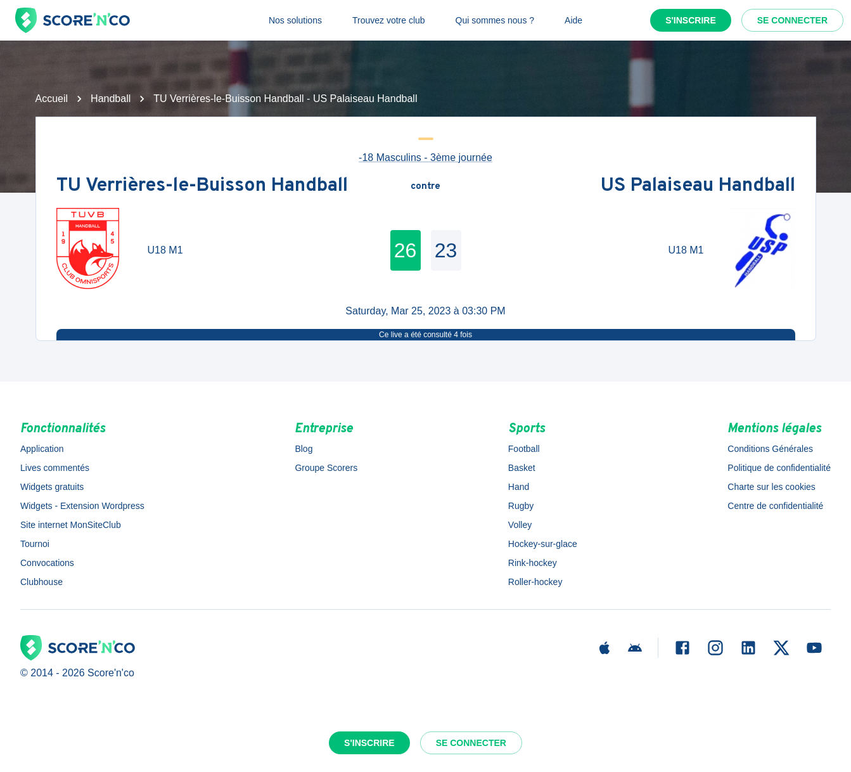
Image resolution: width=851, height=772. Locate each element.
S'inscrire (690, 20)
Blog (303, 449)
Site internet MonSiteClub (70, 525)
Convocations (47, 563)
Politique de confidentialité (779, 468)
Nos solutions (295, 20)
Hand (518, 487)
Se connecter (792, 20)
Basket (521, 468)
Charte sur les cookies (771, 487)
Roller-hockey (535, 582)
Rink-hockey (532, 563)
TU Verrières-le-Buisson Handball (202, 187)
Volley (520, 525)
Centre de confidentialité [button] (775, 506)
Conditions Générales (770, 449)
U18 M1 (165, 250)
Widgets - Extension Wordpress (82, 506)
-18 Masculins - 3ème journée (425, 157)
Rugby (521, 506)
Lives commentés (54, 468)
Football (524, 449)
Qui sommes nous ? (495, 20)
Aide (573, 20)
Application (42, 449)
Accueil (51, 98)
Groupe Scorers (326, 468)
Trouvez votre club (388, 20)
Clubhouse (41, 582)
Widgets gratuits (52, 487)
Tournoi (34, 544)
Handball (111, 98)
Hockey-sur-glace (542, 544)
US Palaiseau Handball (698, 187)
